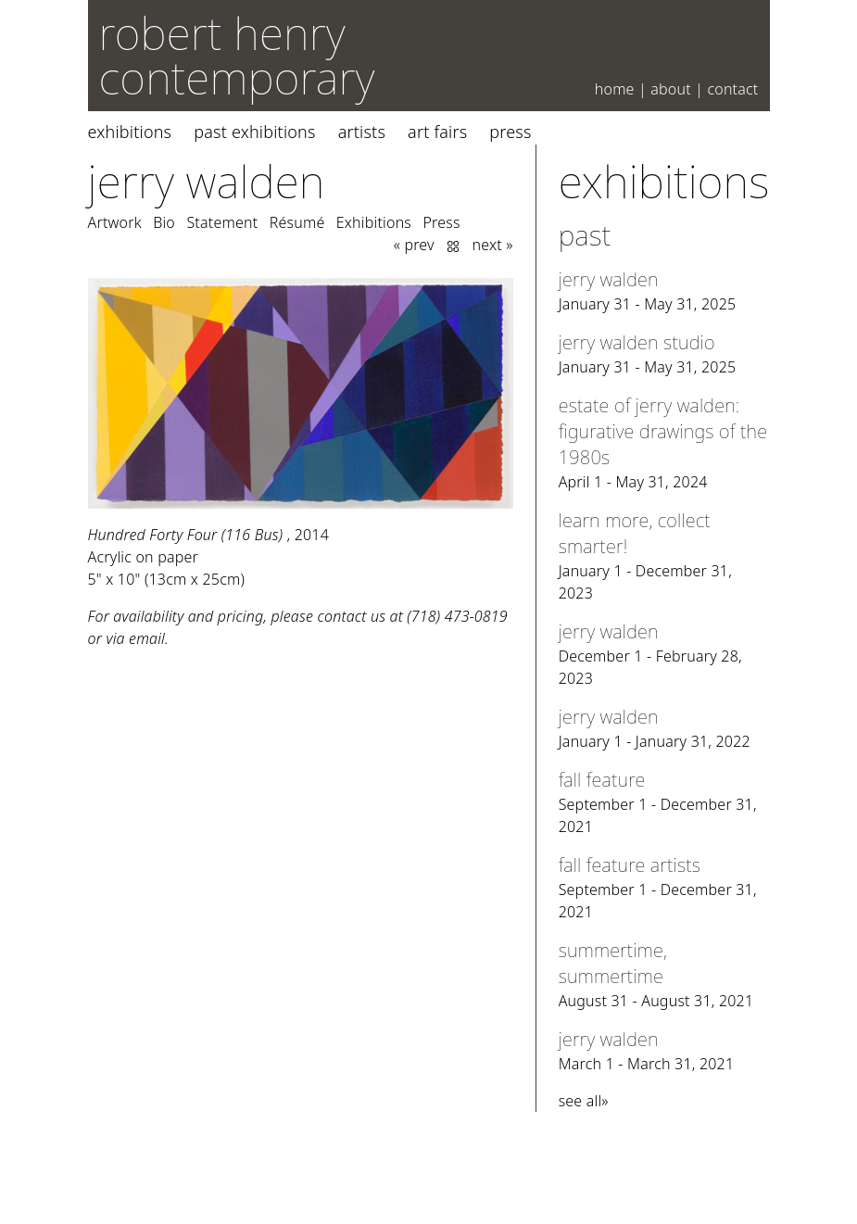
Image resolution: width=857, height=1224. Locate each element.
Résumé (297, 222)
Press (510, 131)
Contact (732, 89)
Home (615, 89)
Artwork (115, 222)
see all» (584, 1101)
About (670, 89)
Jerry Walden (206, 181)
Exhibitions (130, 131)
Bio (164, 222)
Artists (361, 131)
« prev (414, 244)
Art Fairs (437, 131)
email (147, 638)
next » (493, 244)
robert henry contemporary (237, 55)
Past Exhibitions (254, 131)
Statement (222, 222)
